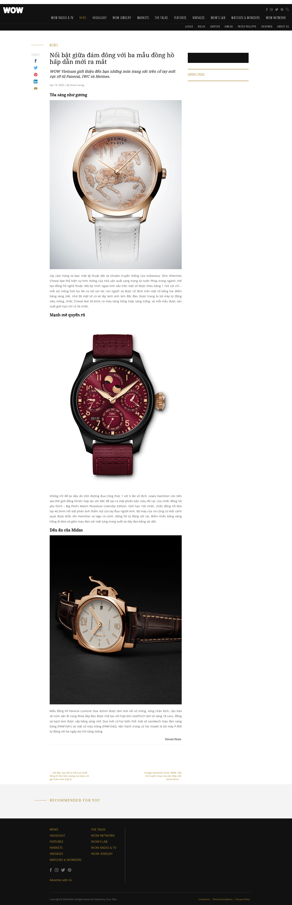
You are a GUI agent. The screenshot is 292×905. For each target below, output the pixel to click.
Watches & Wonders (245, 18)
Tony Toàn (111, 899)
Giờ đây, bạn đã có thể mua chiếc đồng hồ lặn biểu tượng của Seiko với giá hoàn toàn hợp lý (70, 765)
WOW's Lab (218, 18)
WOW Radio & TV (62, 18)
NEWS (54, 829)
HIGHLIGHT (57, 835)
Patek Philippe (247, 26)
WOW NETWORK (103, 835)
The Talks (161, 18)
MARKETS (56, 847)
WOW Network (276, 18)
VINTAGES (56, 853)
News (83, 18)
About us (283, 26)
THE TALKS (98, 829)
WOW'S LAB (99, 841)
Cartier (215, 26)
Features (180, 18)
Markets (143, 18)
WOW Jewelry (122, 18)
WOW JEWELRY (102, 853)
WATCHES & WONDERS (66, 860)
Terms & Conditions (223, 899)
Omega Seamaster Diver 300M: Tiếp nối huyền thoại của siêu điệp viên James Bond (161, 765)
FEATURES (56, 841)
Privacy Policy (243, 899)
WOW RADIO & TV (103, 847)
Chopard (267, 26)
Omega (229, 26)
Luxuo (189, 26)
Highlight (100, 18)
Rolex (201, 26)
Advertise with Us (61, 880)
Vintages (199, 18)
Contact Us (204, 899)
